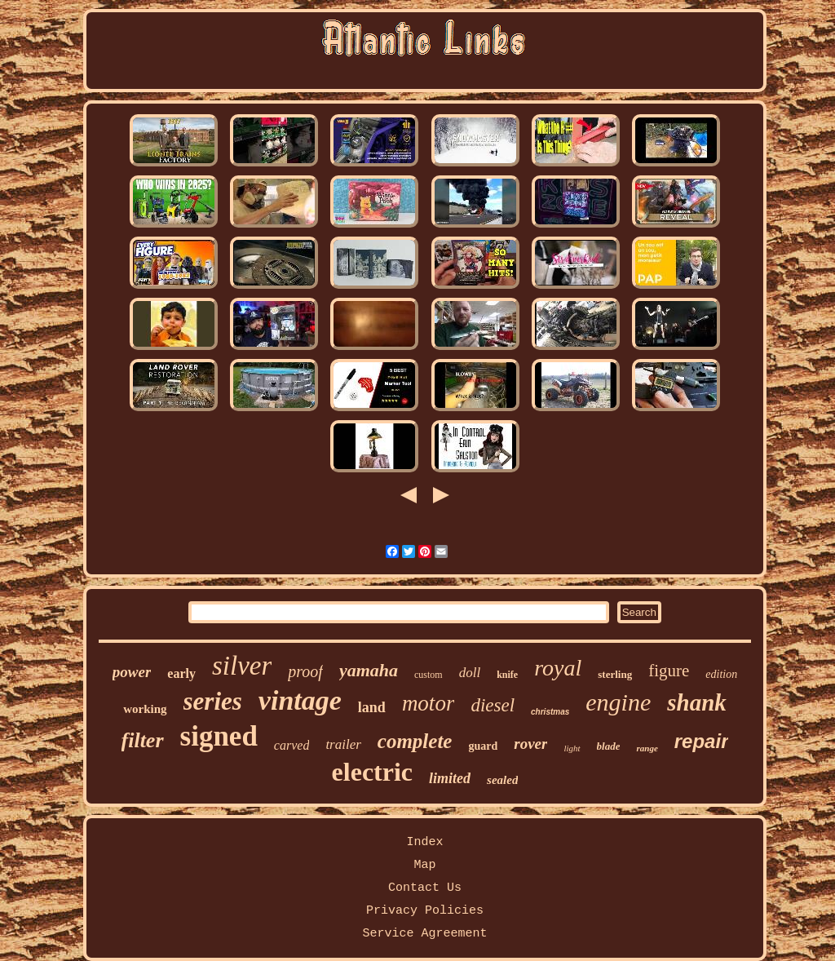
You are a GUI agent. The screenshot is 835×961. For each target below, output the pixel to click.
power (132, 671)
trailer (342, 744)
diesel (493, 705)
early (181, 673)
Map (424, 865)
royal (557, 667)
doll (469, 672)
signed (219, 736)
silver (242, 665)
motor (428, 703)
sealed (502, 779)
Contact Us (425, 888)
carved (292, 745)
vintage (300, 700)
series (212, 701)
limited (450, 778)
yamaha (368, 670)
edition (721, 674)
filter (142, 740)
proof (305, 671)
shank (697, 702)
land (372, 707)
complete (415, 741)
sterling (615, 674)
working (144, 708)
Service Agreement (424, 934)
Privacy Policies (425, 911)
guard (482, 746)
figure (668, 670)
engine (618, 702)
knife (507, 674)
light (571, 748)
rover (530, 743)
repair (701, 741)
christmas (550, 711)
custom (428, 674)
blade (609, 746)
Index (424, 842)
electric (372, 771)
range (646, 748)
